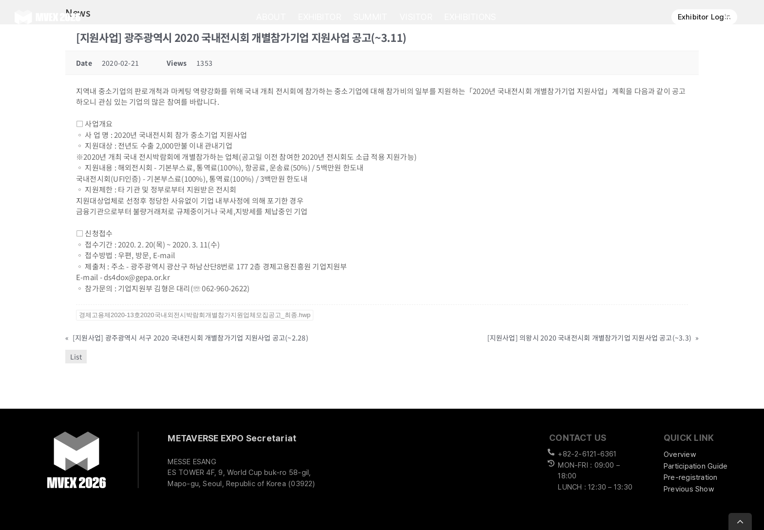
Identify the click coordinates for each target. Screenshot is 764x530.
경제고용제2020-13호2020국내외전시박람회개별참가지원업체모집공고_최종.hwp (194, 315)
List (76, 356)
